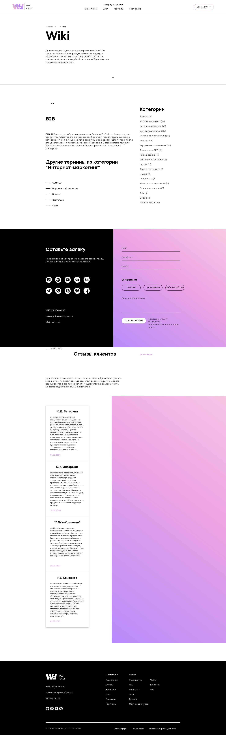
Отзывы (109, 685)
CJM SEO (57, 183)
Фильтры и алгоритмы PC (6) (154, 184)
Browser (56, 194)
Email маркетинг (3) (150, 203)
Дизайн (133, 699)
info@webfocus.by (53, 322)
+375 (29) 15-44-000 (55, 310)
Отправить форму (134, 320)
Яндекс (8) (145, 174)
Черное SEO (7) (147, 179)
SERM (55, 206)
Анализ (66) (145, 117)
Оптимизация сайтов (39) (153, 131)
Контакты (118, 9)
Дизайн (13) (145, 165)
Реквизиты (111, 699)
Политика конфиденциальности (162, 729)
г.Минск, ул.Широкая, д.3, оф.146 (59, 316)
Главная (49, 27)
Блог (105, 9)
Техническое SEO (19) (151, 150)
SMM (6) (143, 193)
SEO (131, 685)
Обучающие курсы (139, 704)
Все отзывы (146, 355)
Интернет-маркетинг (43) (153, 126)
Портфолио (135, 9)
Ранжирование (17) (149, 155)
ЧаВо (153, 680)
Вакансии (111, 690)
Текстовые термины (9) (152, 169)
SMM (131, 694)
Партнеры (111, 704)
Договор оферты (120, 729)
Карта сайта (138, 729)
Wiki (152, 690)
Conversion (58, 200)
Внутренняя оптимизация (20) (155, 146)
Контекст (134, 690)
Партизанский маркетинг (65, 189)
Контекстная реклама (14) (153, 160)
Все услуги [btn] (204, 7)
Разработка (135, 680)
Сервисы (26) (146, 141)
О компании (91, 9)
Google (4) (145, 198)
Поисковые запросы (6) (152, 188)
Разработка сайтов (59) (152, 122)
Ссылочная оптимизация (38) (155, 136)
